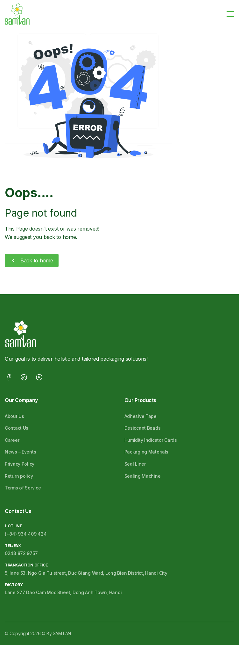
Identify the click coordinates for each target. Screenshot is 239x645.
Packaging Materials (146, 451)
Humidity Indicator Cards (150, 440)
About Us (14, 416)
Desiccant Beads (142, 428)
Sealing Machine (142, 476)
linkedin (24, 377)
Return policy (19, 476)
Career (12, 440)
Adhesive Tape (140, 416)
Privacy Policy (19, 464)
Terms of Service (23, 487)
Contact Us (16, 428)
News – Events (20, 451)
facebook (8, 377)
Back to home (36, 260)
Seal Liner (135, 464)
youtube (39, 377)
